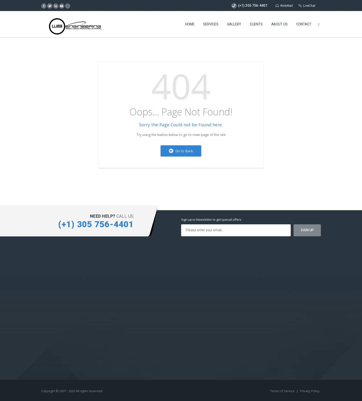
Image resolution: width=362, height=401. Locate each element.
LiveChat (306, 5)
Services (210, 24)
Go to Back (181, 151)
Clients (256, 24)
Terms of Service (282, 391)
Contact (304, 24)
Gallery (234, 24)
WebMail (284, 5)
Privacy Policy (310, 391)
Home (190, 24)
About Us (279, 24)
